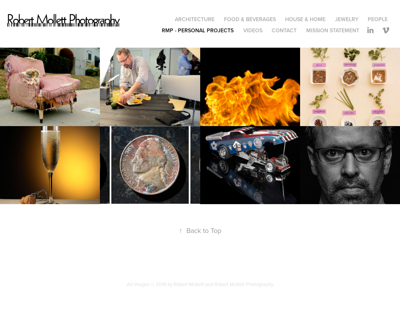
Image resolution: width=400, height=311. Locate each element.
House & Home (305, 19)
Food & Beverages (250, 19)
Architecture (194, 19)
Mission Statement (332, 30)
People (378, 19)
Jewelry (347, 19)
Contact (284, 30)
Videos (252, 30)
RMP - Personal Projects (198, 30)
